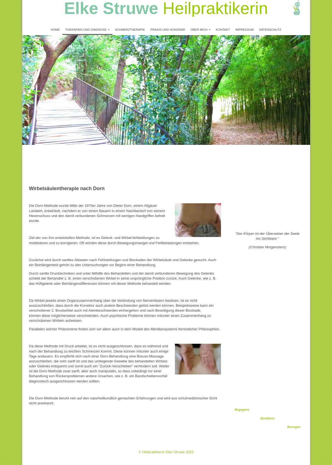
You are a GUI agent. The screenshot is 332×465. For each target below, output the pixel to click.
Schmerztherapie (130, 29)
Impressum (244, 29)
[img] (289, 12)
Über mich (199, 29)
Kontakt (223, 29)
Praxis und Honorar (168, 29)
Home (55, 29)
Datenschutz (270, 29)
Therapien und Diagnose (86, 29)
